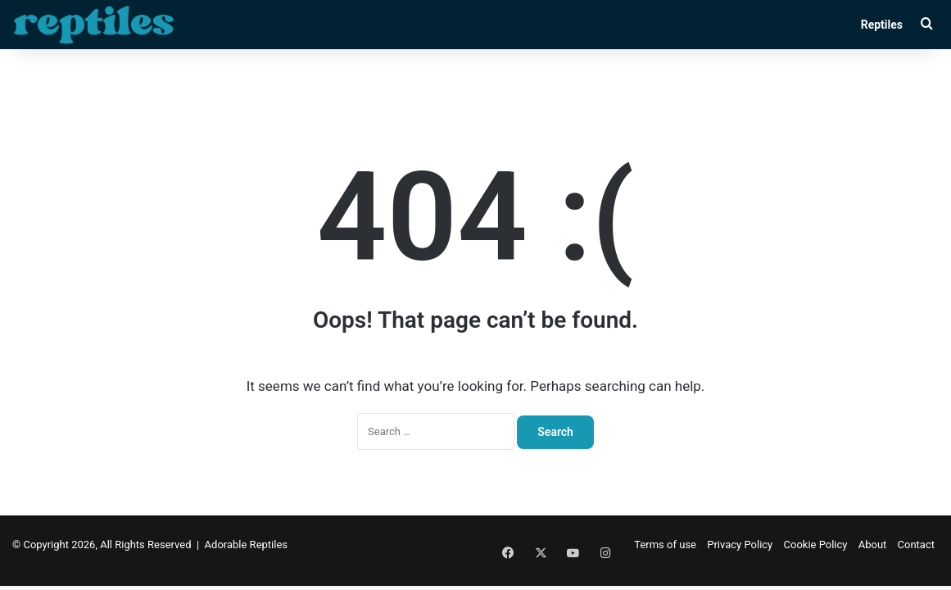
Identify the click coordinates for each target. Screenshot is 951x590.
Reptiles (882, 24)
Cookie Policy (816, 544)
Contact (916, 544)
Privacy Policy (739, 544)
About (872, 544)
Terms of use (665, 544)
